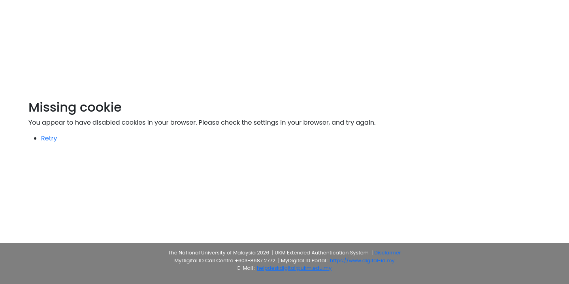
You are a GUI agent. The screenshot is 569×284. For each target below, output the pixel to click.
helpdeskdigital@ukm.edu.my (294, 268)
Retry (49, 138)
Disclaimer (387, 252)
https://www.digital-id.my (362, 260)
